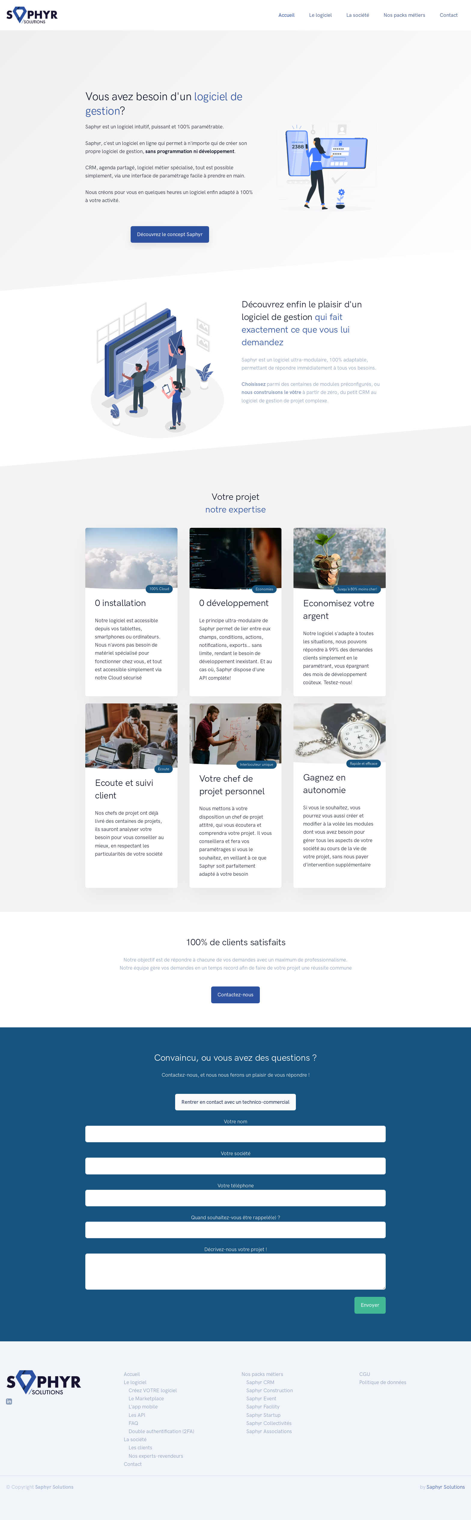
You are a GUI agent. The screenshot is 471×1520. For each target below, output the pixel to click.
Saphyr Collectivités (269, 1423)
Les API (137, 1415)
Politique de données (382, 1382)
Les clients (140, 1448)
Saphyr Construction (269, 1390)
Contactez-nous (235, 995)
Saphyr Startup (263, 1415)
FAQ (133, 1423)
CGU (364, 1374)
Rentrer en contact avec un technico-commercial (235, 1102)
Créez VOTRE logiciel (153, 1390)
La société (357, 15)
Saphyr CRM (260, 1382)
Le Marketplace (146, 1398)
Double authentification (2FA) (161, 1431)
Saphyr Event (261, 1398)
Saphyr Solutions (446, 1487)
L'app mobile (143, 1407)
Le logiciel (320, 15)
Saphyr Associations (269, 1431)
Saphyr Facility (262, 1407)
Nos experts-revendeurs (156, 1456)
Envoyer (370, 1305)
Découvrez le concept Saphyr (170, 234)
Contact (449, 15)
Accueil (286, 15)
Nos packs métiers (404, 15)
